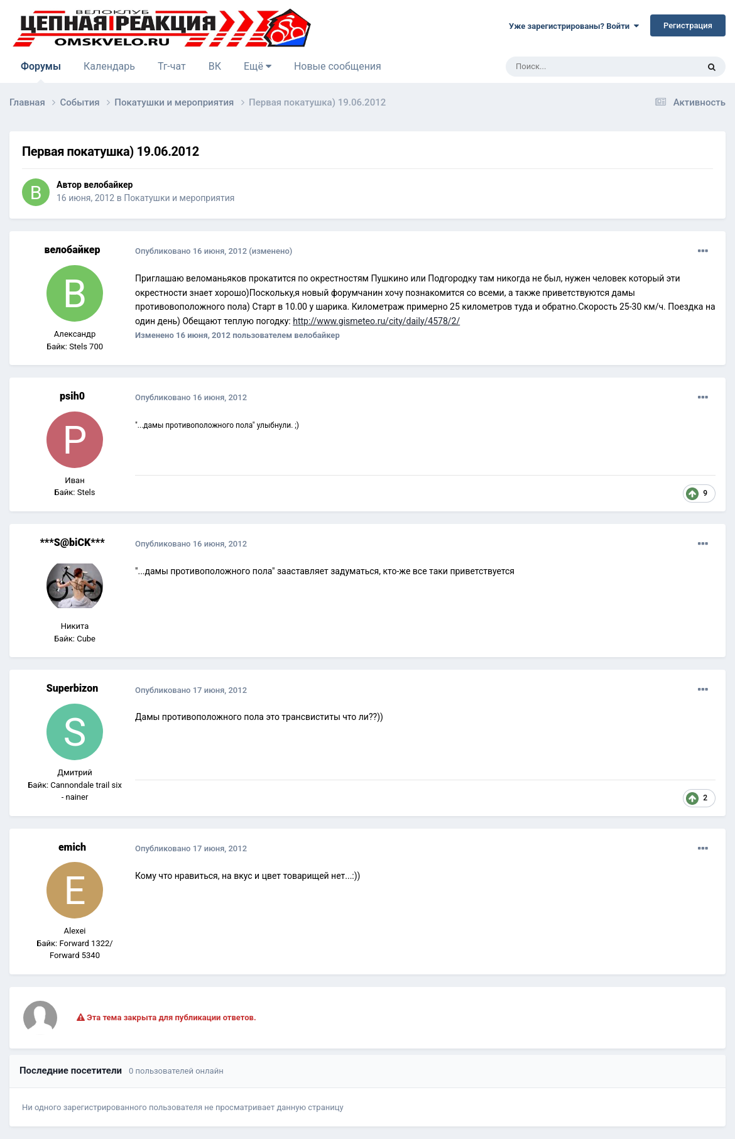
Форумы (41, 71)
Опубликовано (191, 251)
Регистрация (687, 25)
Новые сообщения (337, 66)
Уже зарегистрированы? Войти (574, 26)
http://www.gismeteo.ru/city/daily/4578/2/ (376, 321)
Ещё (257, 66)
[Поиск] (573, 67)
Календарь (109, 66)
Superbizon (72, 688)
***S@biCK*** (72, 542)
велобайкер (108, 185)
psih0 (72, 396)
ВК (215, 66)
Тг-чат (172, 66)
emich (72, 847)
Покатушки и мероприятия (179, 198)
